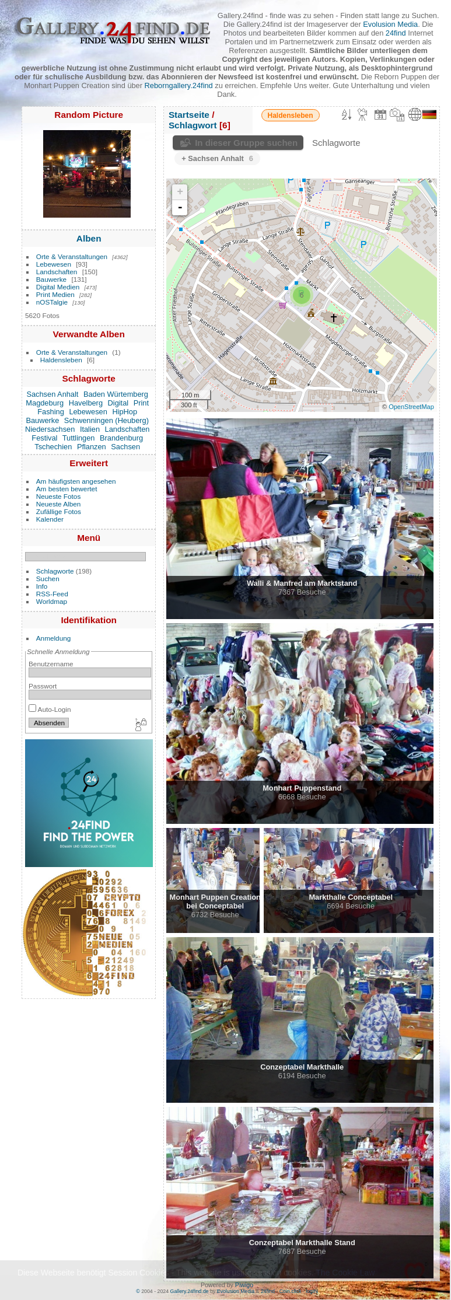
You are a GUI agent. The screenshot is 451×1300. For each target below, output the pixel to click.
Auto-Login (50, 709)
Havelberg (86, 403)
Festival (44, 438)
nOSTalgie (52, 302)
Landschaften (57, 271)
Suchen (48, 578)
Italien (90, 429)
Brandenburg (121, 438)
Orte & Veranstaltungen (71, 256)
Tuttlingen (78, 438)
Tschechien (53, 446)
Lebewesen (53, 264)
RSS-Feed (52, 593)
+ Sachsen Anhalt (217, 158)
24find (396, 33)
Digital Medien (58, 287)
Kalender (50, 519)
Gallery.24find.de (189, 1291)
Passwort (43, 686)
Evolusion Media (390, 24)
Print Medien (55, 294)
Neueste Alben (58, 504)
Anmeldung (53, 638)
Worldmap (51, 601)
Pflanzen (91, 446)
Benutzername (51, 664)
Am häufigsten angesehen (76, 481)
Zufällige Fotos (58, 511)
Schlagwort (193, 125)
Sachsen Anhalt (52, 394)
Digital (118, 403)
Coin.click (290, 1291)
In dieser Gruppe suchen (246, 143)
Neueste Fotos (58, 496)
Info (42, 586)
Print (141, 403)
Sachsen (125, 446)
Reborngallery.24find (179, 85)
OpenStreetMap (411, 406)
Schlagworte (55, 571)
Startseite (189, 115)
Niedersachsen (50, 429)
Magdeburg (45, 403)
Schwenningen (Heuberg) (106, 420)
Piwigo (244, 1284)
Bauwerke (51, 279)
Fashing (50, 411)
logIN (312, 1291)
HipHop (124, 411)
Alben (89, 238)
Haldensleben (61, 360)
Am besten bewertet (66, 488)
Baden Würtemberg (115, 394)
